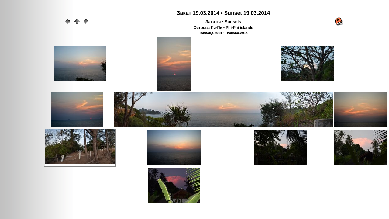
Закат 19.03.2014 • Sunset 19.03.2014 (223, 13)
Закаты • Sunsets (223, 21)
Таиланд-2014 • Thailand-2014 (223, 33)
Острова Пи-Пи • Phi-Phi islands (223, 28)
